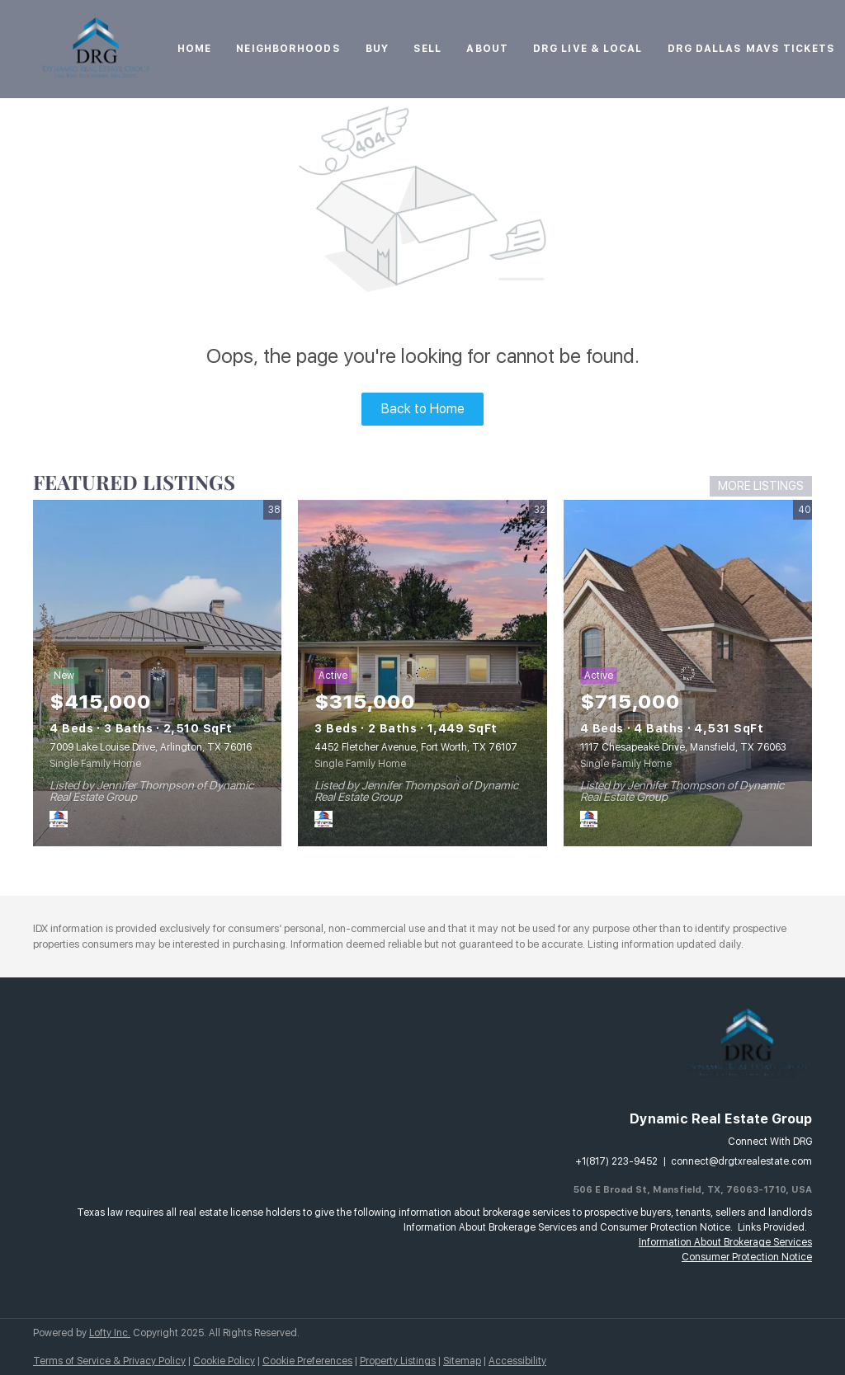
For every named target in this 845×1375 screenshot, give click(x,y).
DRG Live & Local (588, 48)
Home (194, 48)
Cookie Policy (224, 1361)
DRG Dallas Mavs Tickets (751, 48)
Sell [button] (427, 48)
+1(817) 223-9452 (616, 1161)
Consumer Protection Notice (747, 1257)
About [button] (487, 48)
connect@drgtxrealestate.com (741, 1161)
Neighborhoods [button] (288, 48)
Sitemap (462, 1361)
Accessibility (517, 1361)
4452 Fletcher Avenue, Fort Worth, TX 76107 (415, 747)
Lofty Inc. (109, 1333)
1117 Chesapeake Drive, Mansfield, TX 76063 (683, 747)
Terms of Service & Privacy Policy (109, 1361)
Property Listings (398, 1361)
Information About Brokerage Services (725, 1242)
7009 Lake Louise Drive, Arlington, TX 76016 (151, 747)
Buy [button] (377, 48)
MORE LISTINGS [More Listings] (761, 485)
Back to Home (423, 409)
